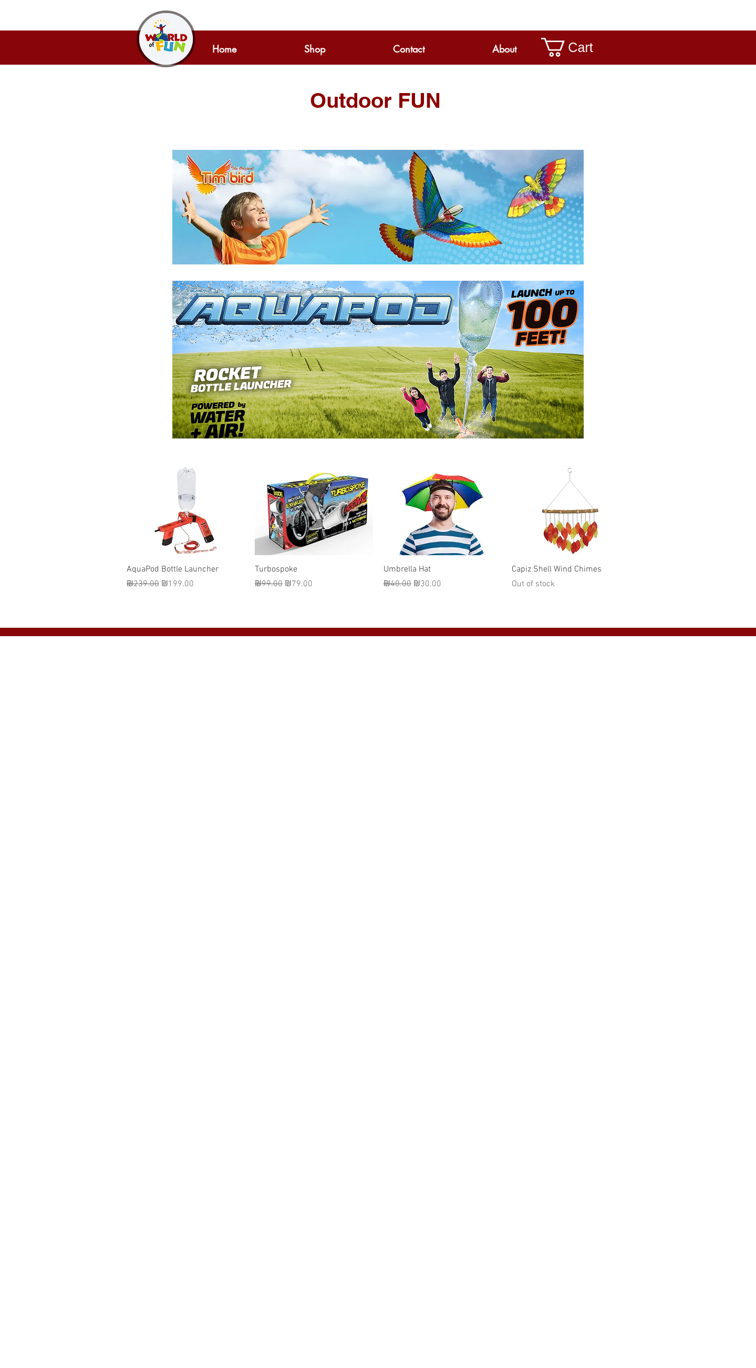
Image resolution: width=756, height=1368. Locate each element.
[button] (576, 47)
